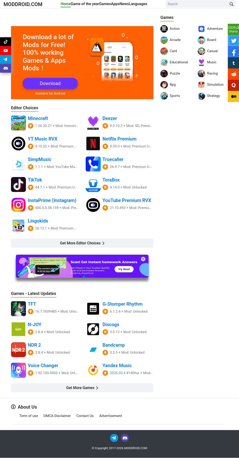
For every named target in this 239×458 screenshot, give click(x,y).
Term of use (28, 416)
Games (106, 5)
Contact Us (85, 416)
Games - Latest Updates (36, 293)
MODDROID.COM (28, 8)
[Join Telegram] (114, 438)
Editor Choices (26, 107)
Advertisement (110, 416)
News (137, 5)
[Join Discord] (125, 438)
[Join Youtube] (5, 54)
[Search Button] (231, 8)
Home (61, 5)
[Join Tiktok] (5, 42)
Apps (122, 5)
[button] (80, 276)
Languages (156, 5)
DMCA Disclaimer (57, 416)
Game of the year (81, 8)
